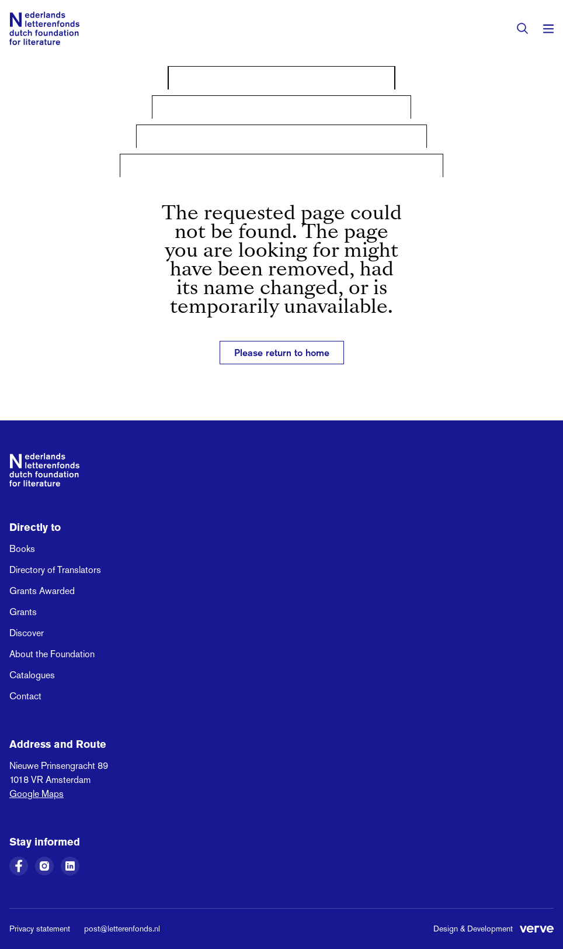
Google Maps (36, 794)
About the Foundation (52, 654)
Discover (26, 633)
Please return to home (281, 352)
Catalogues (32, 675)
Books (22, 549)
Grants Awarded (42, 591)
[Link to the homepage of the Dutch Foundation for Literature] (44, 28)
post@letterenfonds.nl (122, 928)
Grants (23, 612)
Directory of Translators (55, 570)
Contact (25, 696)
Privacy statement (39, 928)
